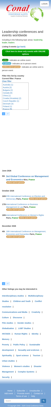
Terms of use (21, 396)
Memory (5, 339)
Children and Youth (22, 301)
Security (6, 377)
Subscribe (21, 391)
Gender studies (24, 323)
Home (9, 391)
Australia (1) (8, 85)
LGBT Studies (24, 328)
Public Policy (19, 345)
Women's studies (22, 366)
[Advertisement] (25, 140)
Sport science (22, 355)
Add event (8, 393)
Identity (35, 334)
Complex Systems (26, 372)
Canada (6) (7, 93)
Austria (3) (7, 87)
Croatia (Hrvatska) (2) (12, 98)
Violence (6, 366)
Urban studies (8, 361)
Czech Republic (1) (11, 101)
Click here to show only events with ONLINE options (25, 52)
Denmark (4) (8, 104)
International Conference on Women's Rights (25, 215)
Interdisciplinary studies (13, 296)
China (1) (7, 95)
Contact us (38, 393)
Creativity (36, 312)
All (8, 114)
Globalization (8, 328)
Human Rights (21, 334)
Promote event (23, 393)
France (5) (7, 109)
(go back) (21, 47)
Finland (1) (7, 106)
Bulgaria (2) (8, 90)
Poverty (5, 345)
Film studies (7, 323)
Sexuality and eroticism (28, 350)
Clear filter (6, 81)
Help (33, 396)
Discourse (17, 317)
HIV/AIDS (6, 334)
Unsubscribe (34, 391)
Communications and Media (14, 312)
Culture (5, 317)
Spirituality (7, 355)
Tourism (36, 355)
